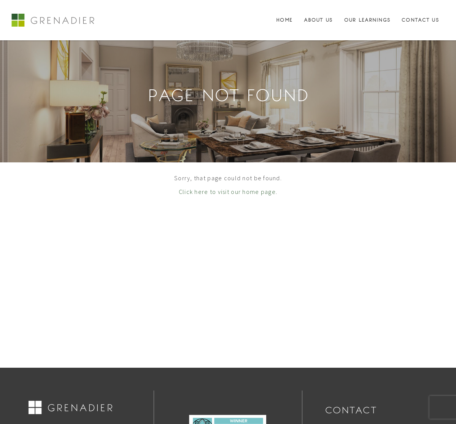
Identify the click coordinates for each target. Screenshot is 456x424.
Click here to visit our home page (227, 191)
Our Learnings (367, 20)
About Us (318, 20)
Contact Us (420, 20)
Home (284, 20)
